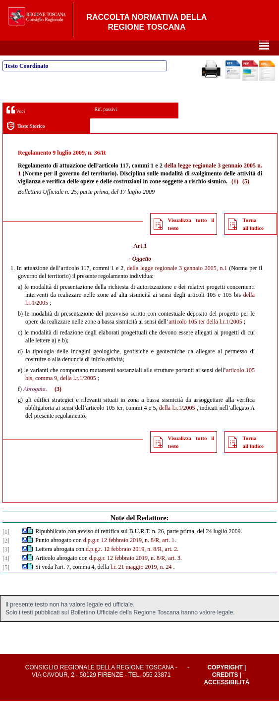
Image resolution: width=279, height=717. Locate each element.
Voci (15, 125)
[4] (5, 574)
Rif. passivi (105, 125)
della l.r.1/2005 (177, 423)
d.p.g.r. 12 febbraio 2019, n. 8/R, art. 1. (129, 555)
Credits (225, 690)
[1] (5, 547)
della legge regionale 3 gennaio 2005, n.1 (177, 283)
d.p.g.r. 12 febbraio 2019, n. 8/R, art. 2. (132, 564)
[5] (5, 583)
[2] (5, 556)
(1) (234, 197)
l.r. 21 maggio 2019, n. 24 (141, 582)
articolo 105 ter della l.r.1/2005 (205, 337)
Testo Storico (25, 142)
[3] (5, 565)
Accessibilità (226, 698)
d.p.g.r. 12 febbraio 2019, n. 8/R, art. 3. (135, 573)
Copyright (224, 683)
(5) (245, 197)
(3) (58, 404)
